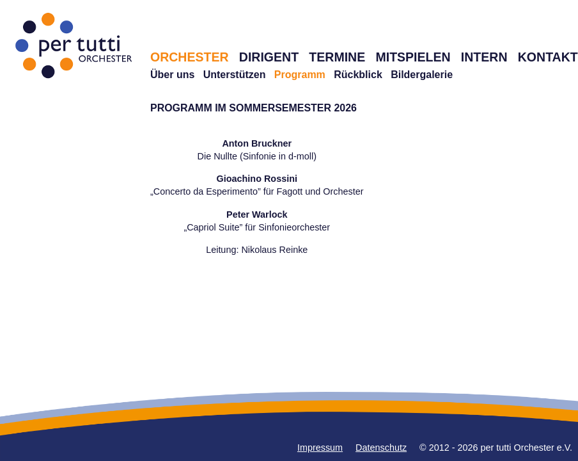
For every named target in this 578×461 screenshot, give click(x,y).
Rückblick (358, 74)
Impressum (320, 447)
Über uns (172, 74)
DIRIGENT (269, 57)
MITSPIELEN (412, 57)
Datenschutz (381, 447)
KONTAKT (548, 57)
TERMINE (337, 57)
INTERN (484, 57)
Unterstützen (234, 74)
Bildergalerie (422, 74)
